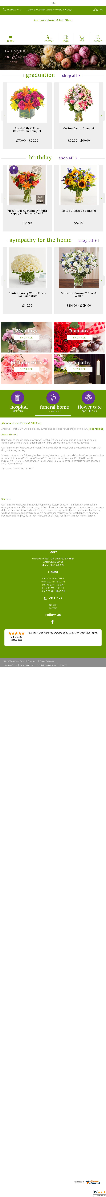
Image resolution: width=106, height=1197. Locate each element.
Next (102, 116)
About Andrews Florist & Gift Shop (21, 423)
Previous (4, 116)
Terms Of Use (10, 665)
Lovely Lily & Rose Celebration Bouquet (27, 130)
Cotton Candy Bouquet (78, 128)
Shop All (69, 76)
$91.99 (27, 223)
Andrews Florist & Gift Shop (53, 20)
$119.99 (27, 305)
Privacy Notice (26, 665)
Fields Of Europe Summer (79, 210)
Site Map (63, 665)
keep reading (96, 428)
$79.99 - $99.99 (27, 141)
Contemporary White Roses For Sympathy (27, 295)
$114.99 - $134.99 (79, 305)
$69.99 (79, 223)
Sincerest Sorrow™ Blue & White (78, 295)
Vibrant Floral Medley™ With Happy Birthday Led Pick (27, 212)
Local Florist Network (46, 665)
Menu (10, 40)
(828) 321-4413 (14, 9)
